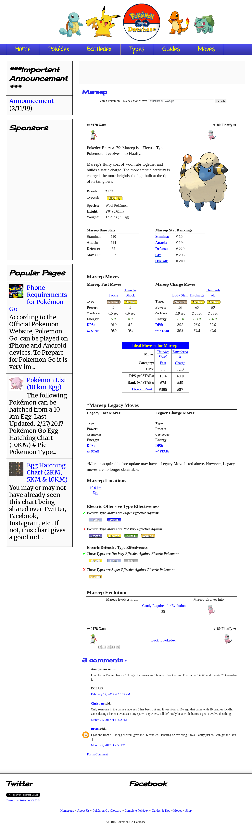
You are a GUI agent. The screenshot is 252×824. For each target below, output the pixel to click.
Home (22, 49)
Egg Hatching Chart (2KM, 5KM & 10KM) (47, 472)
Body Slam (180, 295)
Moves (206, 49)
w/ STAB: (94, 331)
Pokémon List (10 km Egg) (46, 383)
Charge (180, 363)
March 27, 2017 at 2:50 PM (108, 745)
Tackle (113, 295)
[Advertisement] (162, 71)
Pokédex (58, 49)
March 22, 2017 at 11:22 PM (109, 719)
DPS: (91, 325)
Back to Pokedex (163, 640)
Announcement (31, 101)
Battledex (99, 49)
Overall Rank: (143, 389)
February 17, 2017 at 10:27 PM (110, 694)
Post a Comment (97, 754)
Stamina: (162, 237)
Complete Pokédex (136, 810)
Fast (163, 363)
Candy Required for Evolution (164, 606)
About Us (83, 810)
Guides (171, 49)
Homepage (67, 810)
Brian (95, 728)
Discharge (197, 295)
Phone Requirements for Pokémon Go (38, 298)
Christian (98, 703)
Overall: (161, 261)
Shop (188, 810)
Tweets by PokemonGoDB (23, 800)
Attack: (161, 243)
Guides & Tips (161, 810)
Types (136, 49)
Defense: (162, 249)
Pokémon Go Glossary (107, 810)
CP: (158, 255)
